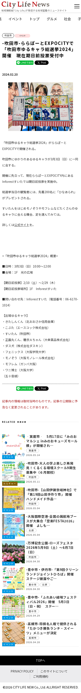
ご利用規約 (40, 676)
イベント (15, 18)
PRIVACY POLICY (22, 671)
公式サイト (21, 225)
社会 (67, 18)
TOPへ (40, 660)
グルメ (52, 18)
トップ (34, 18)
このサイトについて (54, 671)
